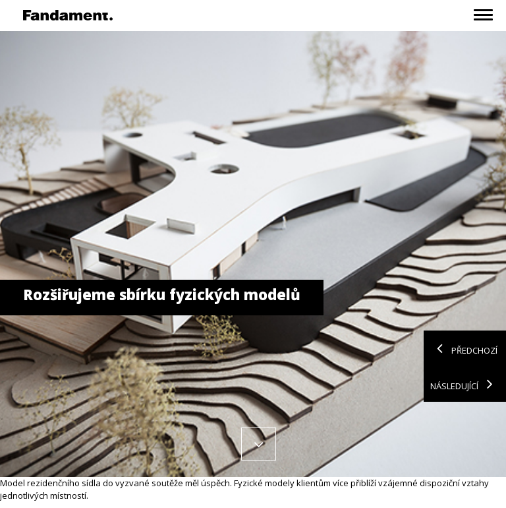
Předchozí (463, 348)
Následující (464, 384)
